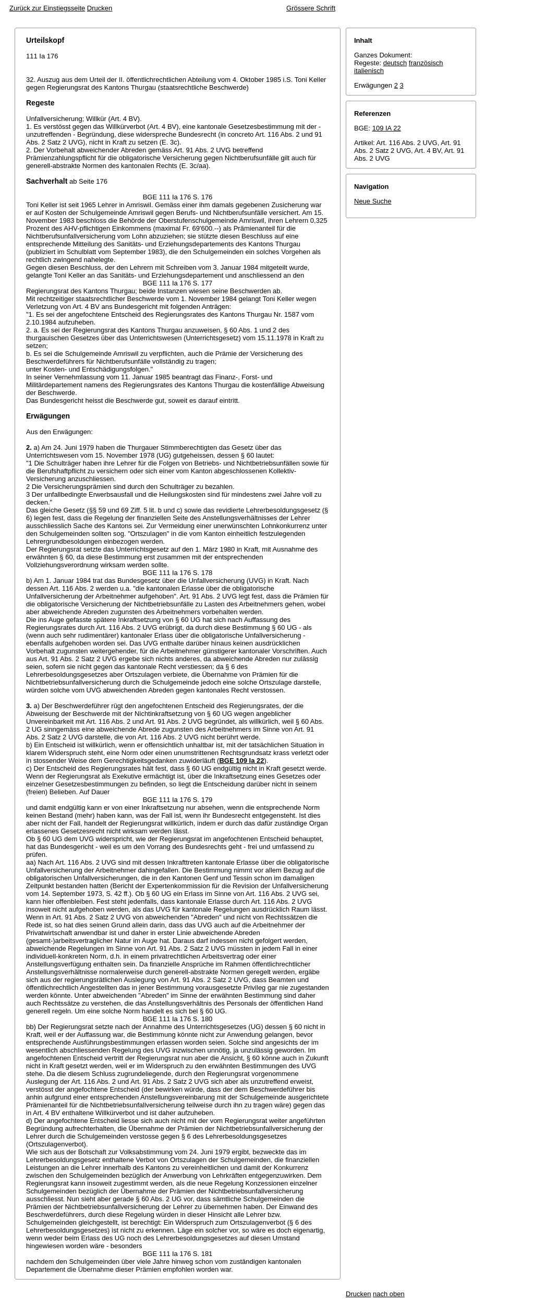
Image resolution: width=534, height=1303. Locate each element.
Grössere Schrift (310, 8)
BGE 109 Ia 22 (241, 760)
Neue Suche (373, 201)
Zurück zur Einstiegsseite (47, 8)
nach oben (389, 1294)
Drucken (99, 8)
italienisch (369, 71)
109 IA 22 (386, 128)
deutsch (395, 63)
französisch (426, 63)
